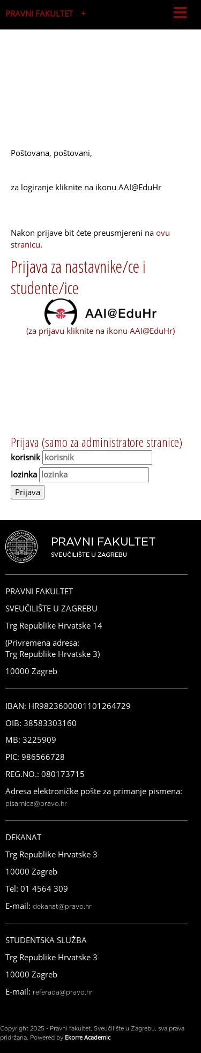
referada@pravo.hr (63, 992)
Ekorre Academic (87, 1037)
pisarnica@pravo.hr (36, 804)
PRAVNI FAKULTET (39, 13)
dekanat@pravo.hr (62, 906)
